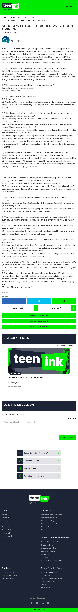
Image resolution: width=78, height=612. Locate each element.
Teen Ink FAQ (6, 530)
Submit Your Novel (47, 545)
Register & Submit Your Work (51, 542)
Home (4, 18)
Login (72, 418)
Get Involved (45, 557)
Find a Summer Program (30, 476)
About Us (5, 515)
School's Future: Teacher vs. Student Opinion (25, 20)
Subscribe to (33, 453)
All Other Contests (8, 578)
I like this (25, 308)
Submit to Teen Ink (28, 461)
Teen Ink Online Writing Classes (52, 578)
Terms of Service (7, 536)
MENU (70, 7)
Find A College (26, 468)
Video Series (45, 584)
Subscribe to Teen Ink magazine (51, 560)
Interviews (30, 18)
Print (5, 292)
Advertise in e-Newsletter (50, 530)
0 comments (14, 387)
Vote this (63, 308)
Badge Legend (46, 588)
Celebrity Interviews (9, 527)
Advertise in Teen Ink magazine (51, 515)
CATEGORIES (39, 610)
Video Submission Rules (49, 551)
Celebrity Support (8, 524)
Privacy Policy (6, 533)
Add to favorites (39, 321)
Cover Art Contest (8, 572)
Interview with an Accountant (26, 377)
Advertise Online (47, 527)
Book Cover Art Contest (10, 575)
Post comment (67, 437)
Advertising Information (49, 518)
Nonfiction (16, 18)
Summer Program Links (49, 572)
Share (5, 296)
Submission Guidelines (49, 548)
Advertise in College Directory (51, 521)
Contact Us (5, 518)
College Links (45, 575)
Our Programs (7, 521)
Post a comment (39, 315)
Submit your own (39, 327)
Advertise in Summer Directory (51, 524)
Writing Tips (45, 554)
